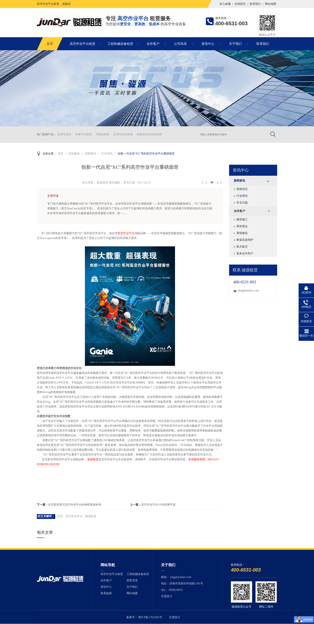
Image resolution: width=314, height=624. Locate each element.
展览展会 (242, 226)
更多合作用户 (245, 253)
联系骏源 (106, 593)
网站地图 (270, 3)
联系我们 (255, 3)
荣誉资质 (132, 580)
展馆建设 (242, 233)
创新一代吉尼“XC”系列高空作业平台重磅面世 (146, 153)
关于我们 (235, 43)
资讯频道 (74, 153)
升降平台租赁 (83, 134)
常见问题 (242, 202)
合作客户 (153, 43)
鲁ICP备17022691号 (150, 617)
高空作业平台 (126, 233)
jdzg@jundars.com (248, 290)
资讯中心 (207, 43)
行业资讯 (107, 153)
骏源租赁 (93, 459)
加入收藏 (225, 3)
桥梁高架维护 (245, 239)
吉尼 (60, 516)
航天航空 (242, 246)
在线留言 (240, 3)
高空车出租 (64, 134)
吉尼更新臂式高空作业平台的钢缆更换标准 (74, 504)
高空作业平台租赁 (82, 43)
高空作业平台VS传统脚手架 (158, 504)
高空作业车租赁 (123, 134)
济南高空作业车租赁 (149, 134)
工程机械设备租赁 (120, 43)
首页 (50, 43)
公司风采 (180, 43)
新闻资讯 (90, 153)
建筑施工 (242, 219)
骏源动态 (242, 189)
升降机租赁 (103, 134)
